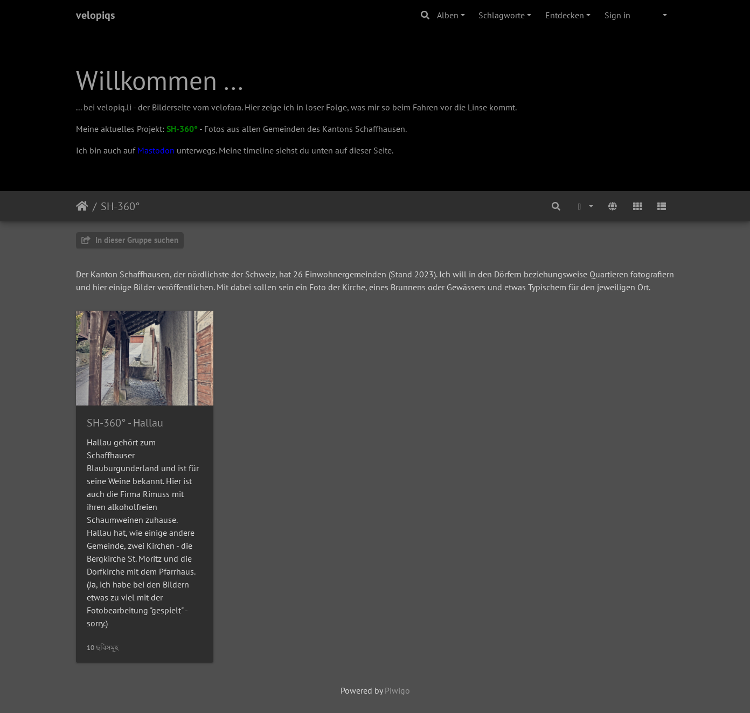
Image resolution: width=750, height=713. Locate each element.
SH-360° (182, 128)
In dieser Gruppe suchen (129, 240)
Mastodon (156, 150)
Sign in (617, 15)
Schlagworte (501, 15)
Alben (448, 15)
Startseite (82, 206)
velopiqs (95, 15)
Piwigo (397, 690)
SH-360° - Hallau (125, 423)
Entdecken (564, 15)
